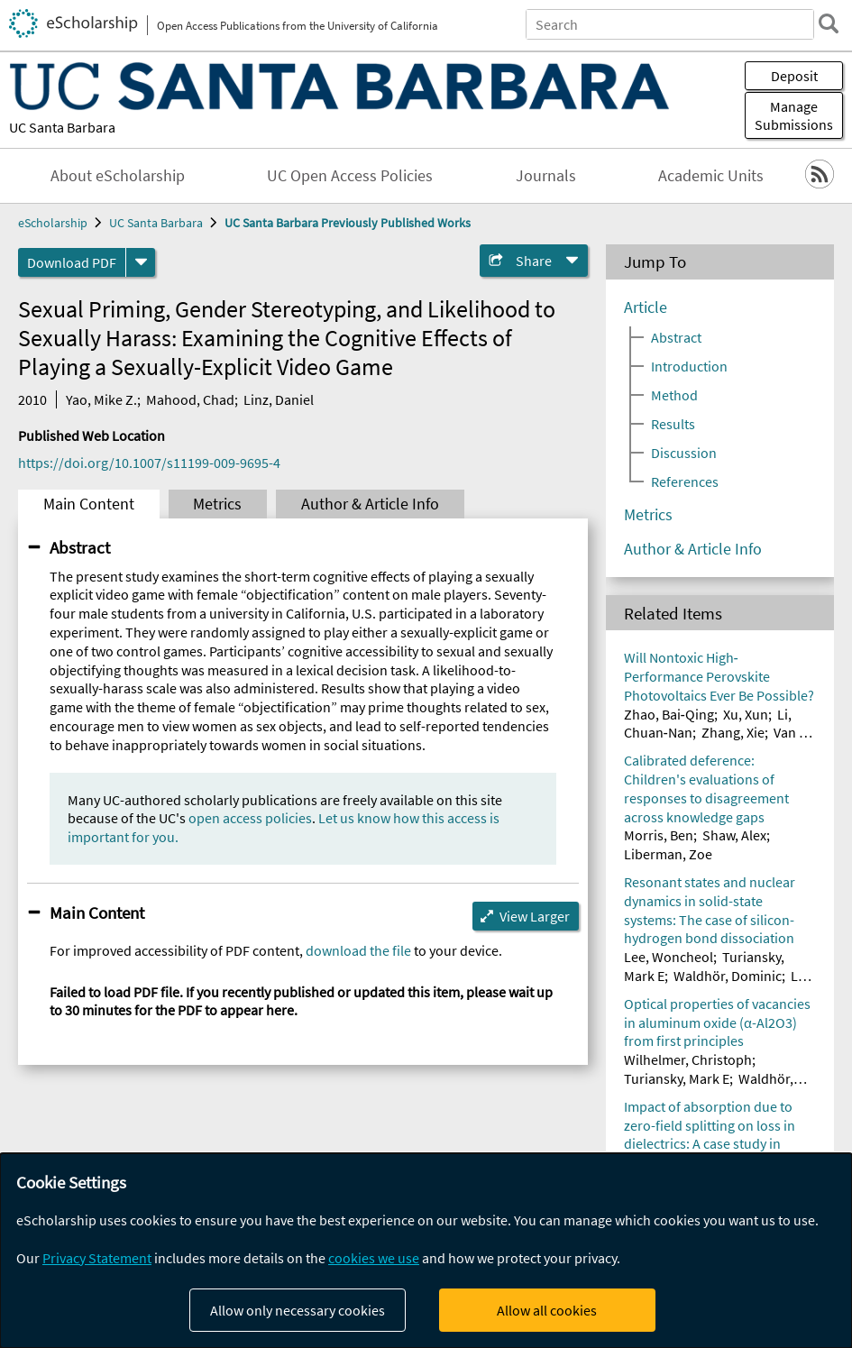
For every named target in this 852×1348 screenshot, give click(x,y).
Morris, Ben (658, 835)
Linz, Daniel (278, 399)
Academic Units (711, 176)
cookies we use (373, 1258)
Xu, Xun (745, 714)
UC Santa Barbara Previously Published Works (347, 223)
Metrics (217, 504)
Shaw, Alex (734, 835)
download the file (358, 950)
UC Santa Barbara (62, 127)
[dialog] (426, 1250)
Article (645, 307)
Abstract (80, 547)
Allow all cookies (547, 1310)
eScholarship (52, 223)
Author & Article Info (370, 504)
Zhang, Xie (733, 732)
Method (674, 395)
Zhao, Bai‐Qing (669, 714)
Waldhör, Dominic (727, 976)
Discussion (684, 453)
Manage (794, 115)
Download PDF (71, 262)
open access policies (250, 818)
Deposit (794, 76)
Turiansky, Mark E (676, 1078)
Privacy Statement (96, 1258)
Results (673, 424)
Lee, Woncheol (668, 957)
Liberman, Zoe (668, 854)
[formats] (140, 262)
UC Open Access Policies (350, 176)
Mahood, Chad (190, 399)
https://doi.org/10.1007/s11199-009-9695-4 (149, 463)
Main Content (88, 504)
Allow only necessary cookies (297, 1310)
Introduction (689, 366)
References (685, 481)
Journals (546, 176)
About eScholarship (117, 176)
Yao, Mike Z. (101, 399)
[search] (828, 23)
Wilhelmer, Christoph (688, 1059)
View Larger (534, 916)
